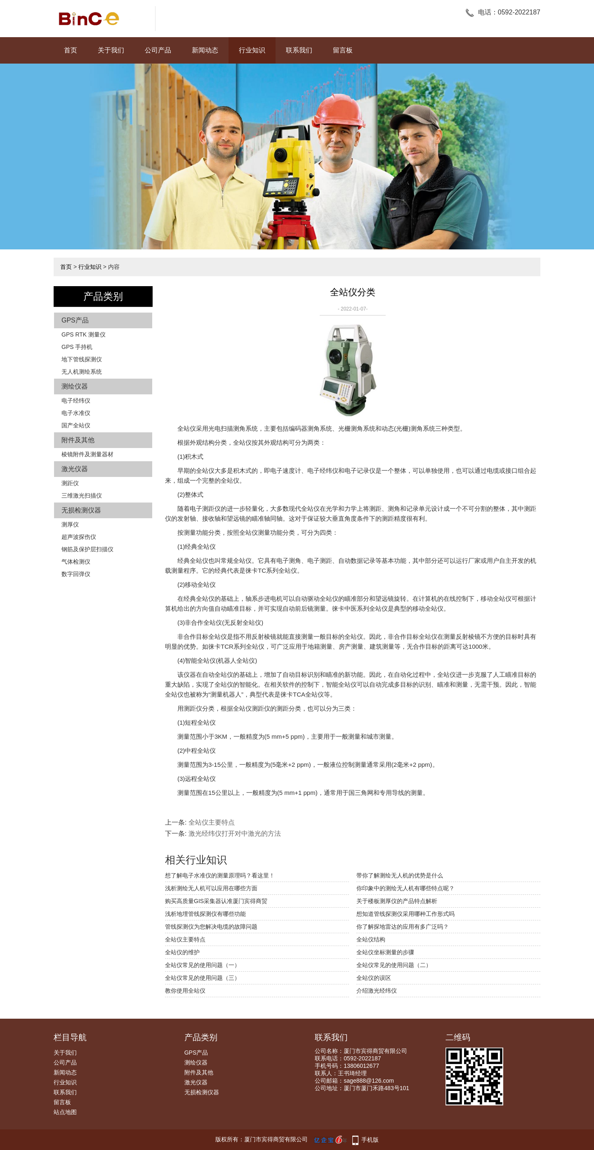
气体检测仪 (75, 561)
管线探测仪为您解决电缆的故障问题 (211, 926)
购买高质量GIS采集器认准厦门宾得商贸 (216, 901)
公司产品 (158, 50)
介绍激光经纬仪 (376, 990)
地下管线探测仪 (81, 359)
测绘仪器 (74, 386)
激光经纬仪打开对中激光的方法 (235, 833)
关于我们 (111, 50)
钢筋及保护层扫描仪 (87, 549)
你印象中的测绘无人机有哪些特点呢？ (405, 888)
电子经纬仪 (75, 400)
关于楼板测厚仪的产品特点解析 (396, 901)
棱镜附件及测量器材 (87, 454)
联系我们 (299, 50)
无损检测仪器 (81, 510)
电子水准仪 (75, 413)
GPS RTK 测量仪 (83, 334)
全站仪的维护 (182, 952)
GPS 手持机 (76, 347)
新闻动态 (205, 50)
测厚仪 (70, 524)
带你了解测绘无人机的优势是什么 (399, 875)
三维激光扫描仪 (81, 495)
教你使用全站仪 (185, 990)
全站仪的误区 (373, 978)
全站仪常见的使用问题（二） (393, 965)
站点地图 (65, 1112)
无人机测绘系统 (81, 371)
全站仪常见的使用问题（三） (202, 978)
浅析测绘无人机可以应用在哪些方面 (211, 888)
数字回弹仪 (75, 574)
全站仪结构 (370, 939)
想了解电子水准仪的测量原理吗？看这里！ (220, 875)
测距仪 (70, 483)
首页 (70, 50)
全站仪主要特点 (212, 822)
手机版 (370, 1139)
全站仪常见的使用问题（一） (202, 965)
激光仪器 (74, 468)
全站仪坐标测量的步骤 (385, 952)
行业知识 (252, 50)
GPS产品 (75, 320)
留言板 (343, 50)
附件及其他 (77, 439)
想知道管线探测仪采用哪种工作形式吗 (405, 914)
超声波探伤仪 (78, 537)
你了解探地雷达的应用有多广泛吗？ (402, 926)
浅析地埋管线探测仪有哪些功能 (205, 914)
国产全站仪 (75, 425)
